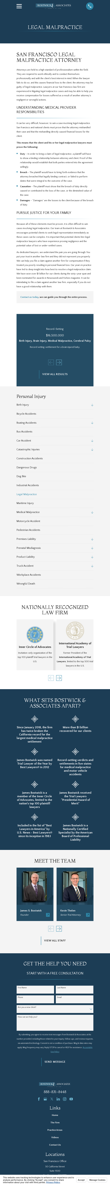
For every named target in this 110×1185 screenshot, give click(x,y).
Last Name (61, 988)
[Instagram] (64, 1099)
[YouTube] (71, 1099)
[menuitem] (53, 404)
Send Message (55, 1061)
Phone (20, 997)
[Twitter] (51, 1099)
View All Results (55, 374)
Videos (55, 1137)
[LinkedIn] (58, 1099)
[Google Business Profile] (45, 1099)
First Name (22, 988)
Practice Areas (54, 1130)
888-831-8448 (55, 1091)
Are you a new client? (27, 1007)
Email (59, 997)
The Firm (55, 1122)
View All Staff (55, 940)
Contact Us (55, 1145)
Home (55, 1115)
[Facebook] (38, 1099)
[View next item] (59, 362)
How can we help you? (27, 1017)
